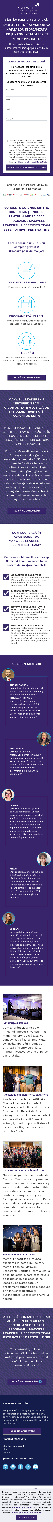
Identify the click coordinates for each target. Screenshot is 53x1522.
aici (35, 160)
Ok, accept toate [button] (26, 1517)
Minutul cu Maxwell (14, 1446)
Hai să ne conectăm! (26, 377)
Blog (5, 1449)
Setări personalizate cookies (26, 1512)
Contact (7, 1452)
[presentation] (27, 133)
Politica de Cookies (22, 1507)
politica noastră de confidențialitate (31, 162)
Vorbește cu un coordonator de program (26, 167)
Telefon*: (10, 119)
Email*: (9, 109)
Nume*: (9, 99)
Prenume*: (10, 90)
